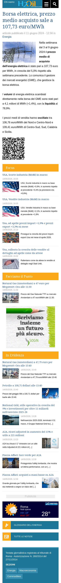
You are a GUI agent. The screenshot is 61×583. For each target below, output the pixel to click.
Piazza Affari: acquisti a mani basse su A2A (28, 474)
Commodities (14, 576)
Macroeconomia (28, 570)
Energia (6, 36)
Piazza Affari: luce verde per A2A (21, 455)
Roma (24, 507)
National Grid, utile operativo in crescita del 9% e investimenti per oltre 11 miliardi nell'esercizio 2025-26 (28, 409)
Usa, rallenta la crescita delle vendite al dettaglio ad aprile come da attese (25, 251)
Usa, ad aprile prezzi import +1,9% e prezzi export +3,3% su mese (27, 225)
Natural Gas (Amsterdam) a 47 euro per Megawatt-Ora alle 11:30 (25, 285)
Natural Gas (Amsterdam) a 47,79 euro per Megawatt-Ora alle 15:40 (27, 364)
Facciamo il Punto (19, 276)
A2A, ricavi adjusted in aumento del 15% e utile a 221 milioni (27, 433)
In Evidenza (15, 355)
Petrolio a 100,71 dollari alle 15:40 (22, 385)
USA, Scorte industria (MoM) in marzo (24, 174)
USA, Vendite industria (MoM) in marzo (25, 199)
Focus (10, 168)
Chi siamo (9, 2)
